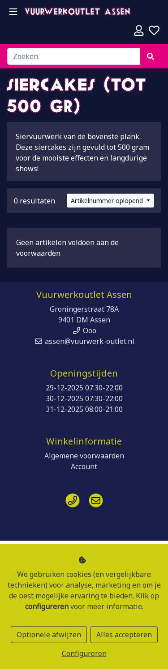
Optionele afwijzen (49, 634)
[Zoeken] (74, 56)
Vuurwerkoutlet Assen (77, 12)
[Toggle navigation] (13, 12)
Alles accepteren (124, 634)
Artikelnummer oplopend (108, 200)
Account (84, 466)
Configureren (84, 653)
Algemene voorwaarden (84, 456)
